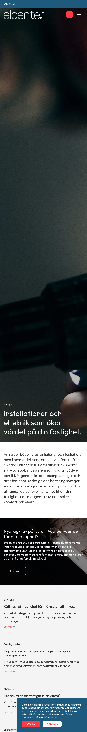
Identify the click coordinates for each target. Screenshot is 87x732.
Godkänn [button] (52, 724)
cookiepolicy (28, 717)
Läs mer (14, 571)
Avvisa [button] (31, 724)
